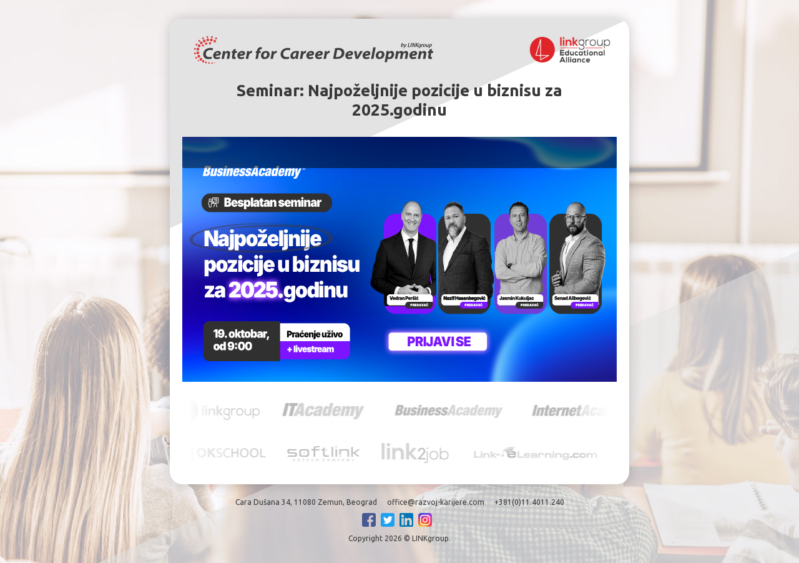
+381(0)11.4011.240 (529, 502)
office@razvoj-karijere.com (435, 502)
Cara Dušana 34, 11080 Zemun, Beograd (306, 502)
